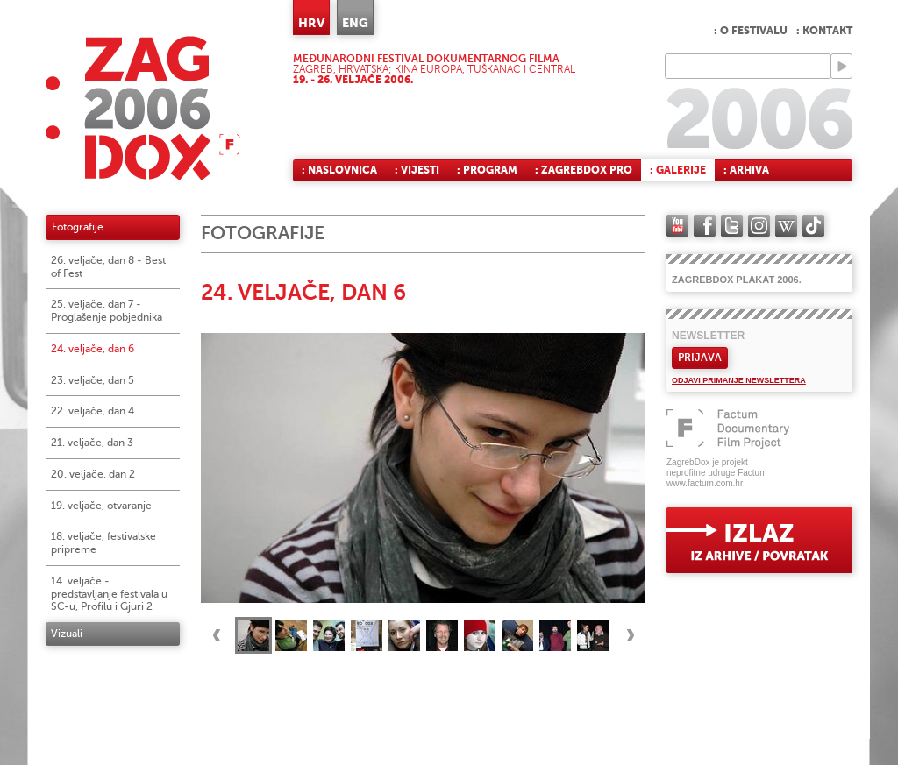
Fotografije (77, 227)
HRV (311, 23)
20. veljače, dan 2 (93, 474)
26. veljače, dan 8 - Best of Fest (108, 267)
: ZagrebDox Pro (583, 170)
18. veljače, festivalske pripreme (103, 543)
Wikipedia (786, 226)
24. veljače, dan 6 (92, 349)
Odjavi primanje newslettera (739, 380)
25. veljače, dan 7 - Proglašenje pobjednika (106, 310)
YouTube (677, 226)
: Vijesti (417, 170)
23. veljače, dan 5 (92, 380)
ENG (355, 23)
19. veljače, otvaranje (101, 505)
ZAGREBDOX (143, 107)
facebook (705, 226)
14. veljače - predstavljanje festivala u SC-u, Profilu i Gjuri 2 (109, 594)
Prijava (700, 357)
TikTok (813, 226)
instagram (759, 226)
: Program (487, 170)
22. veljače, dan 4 (92, 411)
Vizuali (66, 633)
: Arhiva (746, 170)
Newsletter (708, 335)
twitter (732, 226)
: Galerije (678, 170)
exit (759, 540)
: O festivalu (751, 31)
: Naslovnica (339, 170)
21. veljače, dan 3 (92, 442)
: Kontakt (824, 31)
